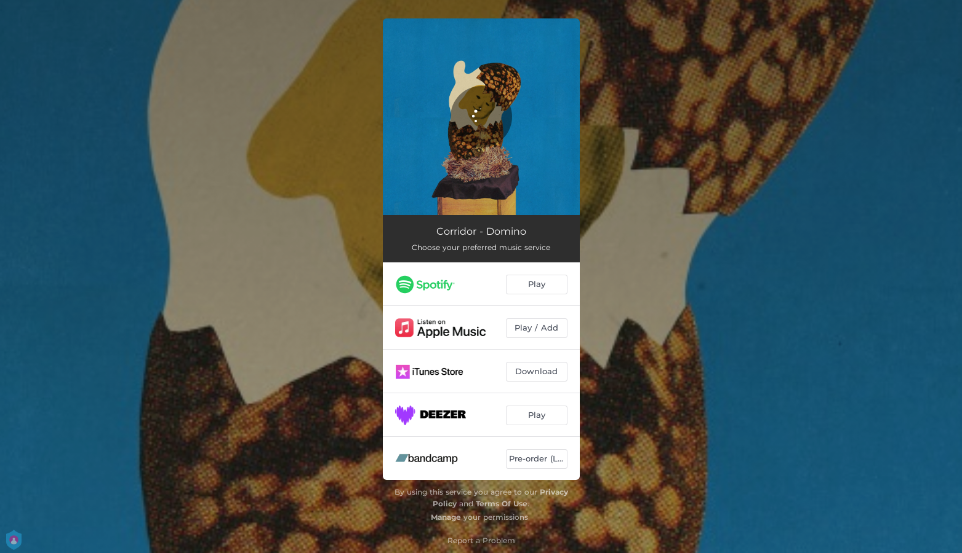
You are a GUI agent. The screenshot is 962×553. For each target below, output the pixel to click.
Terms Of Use (501, 503)
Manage (446, 517)
